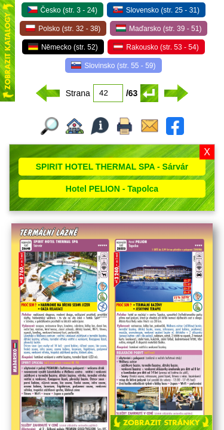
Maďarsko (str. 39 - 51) (158, 28)
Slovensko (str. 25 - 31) (156, 10)
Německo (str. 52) (62, 47)
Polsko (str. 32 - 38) (63, 28)
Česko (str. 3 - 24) (62, 10)
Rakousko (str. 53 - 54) (156, 47)
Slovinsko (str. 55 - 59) (113, 66)
